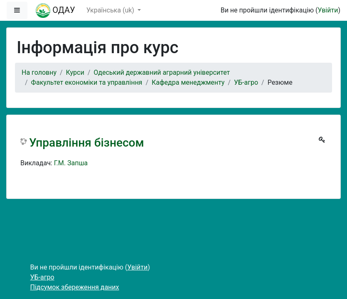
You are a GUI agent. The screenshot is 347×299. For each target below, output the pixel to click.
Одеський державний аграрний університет (162, 72)
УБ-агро (246, 82)
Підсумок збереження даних (74, 287)
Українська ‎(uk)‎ (111, 10)
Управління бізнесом (86, 143)
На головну (39, 72)
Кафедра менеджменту (188, 82)
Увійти (327, 10)
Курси (75, 72)
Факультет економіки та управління (87, 82)
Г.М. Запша (71, 163)
